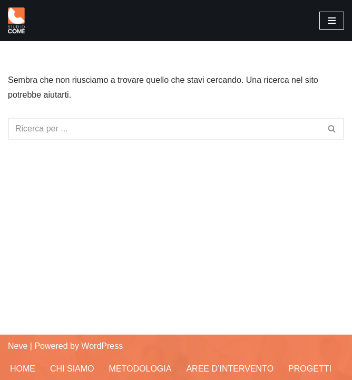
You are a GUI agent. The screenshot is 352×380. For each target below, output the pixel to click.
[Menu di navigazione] (331, 21)
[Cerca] (164, 129)
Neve (17, 345)
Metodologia (140, 368)
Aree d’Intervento (229, 368)
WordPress (102, 345)
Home (22, 368)
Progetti (309, 368)
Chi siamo (72, 368)
